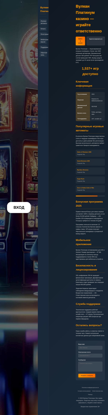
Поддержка (43, 47)
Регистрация (43, 34)
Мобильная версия (43, 41)
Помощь (90, 394)
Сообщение (82, 360)
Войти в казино (80, 41)
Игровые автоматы (43, 22)
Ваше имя (81, 344)
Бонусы (43, 29)
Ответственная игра (97, 391)
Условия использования (84, 391)
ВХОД (19, 207)
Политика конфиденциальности (90, 387)
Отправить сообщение (87, 375)
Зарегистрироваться (95, 39)
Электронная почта (84, 352)
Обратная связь (43, 54)
